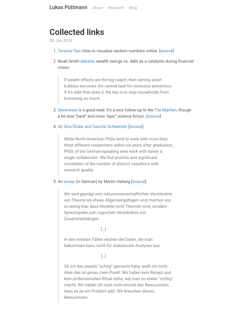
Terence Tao (69, 50)
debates (87, 61)
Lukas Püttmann (68, 7)
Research (116, 8)
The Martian (165, 110)
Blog (133, 8)
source (166, 50)
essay (69, 181)
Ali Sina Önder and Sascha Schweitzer (92, 126)
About (98, 8)
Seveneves (67, 110)
